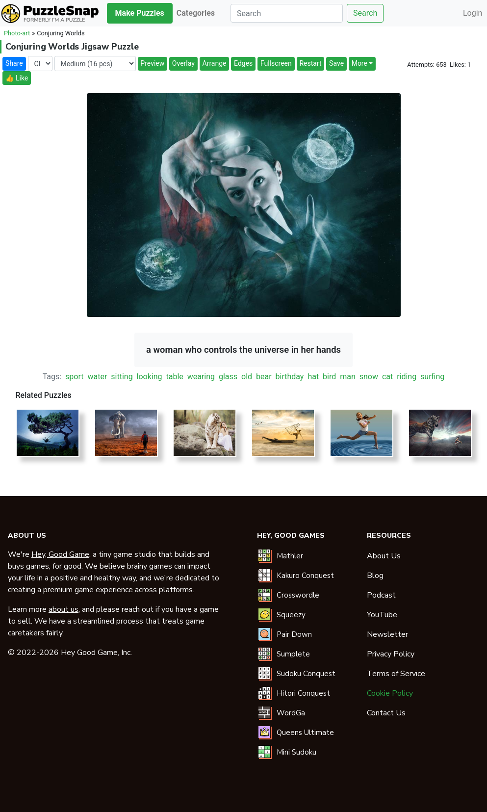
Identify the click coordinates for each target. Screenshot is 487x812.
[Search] (287, 13)
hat (313, 376)
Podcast (381, 595)
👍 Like (16, 78)
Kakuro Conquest (305, 575)
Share (14, 63)
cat (387, 376)
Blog (375, 575)
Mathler (290, 556)
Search (365, 13)
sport (74, 376)
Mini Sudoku (296, 752)
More (359, 63)
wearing (201, 376)
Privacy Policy (390, 654)
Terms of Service (396, 673)
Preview (152, 63)
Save (336, 63)
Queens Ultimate (305, 732)
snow (368, 376)
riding (406, 376)
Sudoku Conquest (306, 674)
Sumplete (293, 654)
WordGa (291, 713)
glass (228, 376)
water (97, 376)
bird (329, 376)
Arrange (215, 63)
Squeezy (291, 615)
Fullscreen (276, 63)
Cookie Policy (390, 693)
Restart (310, 63)
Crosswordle (298, 595)
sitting (121, 376)
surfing (432, 376)
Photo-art (17, 33)
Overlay (183, 63)
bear (264, 376)
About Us (384, 555)
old (246, 376)
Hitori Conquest (303, 693)
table (174, 376)
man (348, 376)
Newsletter (387, 634)
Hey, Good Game (60, 554)
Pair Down (294, 634)
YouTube (382, 614)
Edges (243, 63)
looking (149, 376)
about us (63, 609)
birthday (290, 376)
